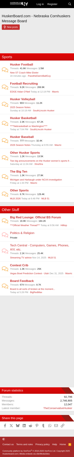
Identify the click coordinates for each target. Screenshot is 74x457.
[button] (4, 439)
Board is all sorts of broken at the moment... (32, 289)
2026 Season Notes (20, 145)
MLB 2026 (15, 198)
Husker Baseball (22, 137)
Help (54, 444)
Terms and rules (24, 444)
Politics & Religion (22, 233)
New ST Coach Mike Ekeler (24, 72)
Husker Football (21, 64)
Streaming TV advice (21, 257)
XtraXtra (38, 164)
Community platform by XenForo (29, 451)
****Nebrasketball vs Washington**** (28, 126)
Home (63, 444)
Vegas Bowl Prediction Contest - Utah (29, 273)
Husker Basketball (23, 118)
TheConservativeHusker (57, 408)
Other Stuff (10, 210)
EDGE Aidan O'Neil (20, 91)
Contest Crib (19, 265)
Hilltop (64, 225)
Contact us (8, 444)
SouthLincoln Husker (43, 110)
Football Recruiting (24, 83)
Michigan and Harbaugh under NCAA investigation (36, 179)
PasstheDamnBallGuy (39, 76)
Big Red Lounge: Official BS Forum (35, 217)
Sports (7, 57)
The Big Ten (18, 171)
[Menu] (5, 4)
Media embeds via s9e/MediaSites (35, 454)
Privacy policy (42, 444)
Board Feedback (22, 281)
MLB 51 (45, 198)
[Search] (69, 4)
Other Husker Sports (25, 152)
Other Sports (19, 190)
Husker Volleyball (22, 99)
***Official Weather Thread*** (25, 225)
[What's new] (62, 4)
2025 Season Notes (20, 107)
